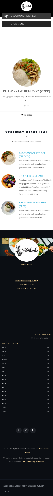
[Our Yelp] (33, 430)
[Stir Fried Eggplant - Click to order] (9, 181)
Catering (32, 486)
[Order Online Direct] (26, 16)
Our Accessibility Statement (32, 461)
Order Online (26, 115)
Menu (24, 486)
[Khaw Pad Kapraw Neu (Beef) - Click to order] (9, 208)
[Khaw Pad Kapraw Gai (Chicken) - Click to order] (9, 158)
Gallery (40, 486)
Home (5, 486)
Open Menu (17, 24)
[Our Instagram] (26, 430)
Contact (6, 492)
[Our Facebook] (19, 430)
